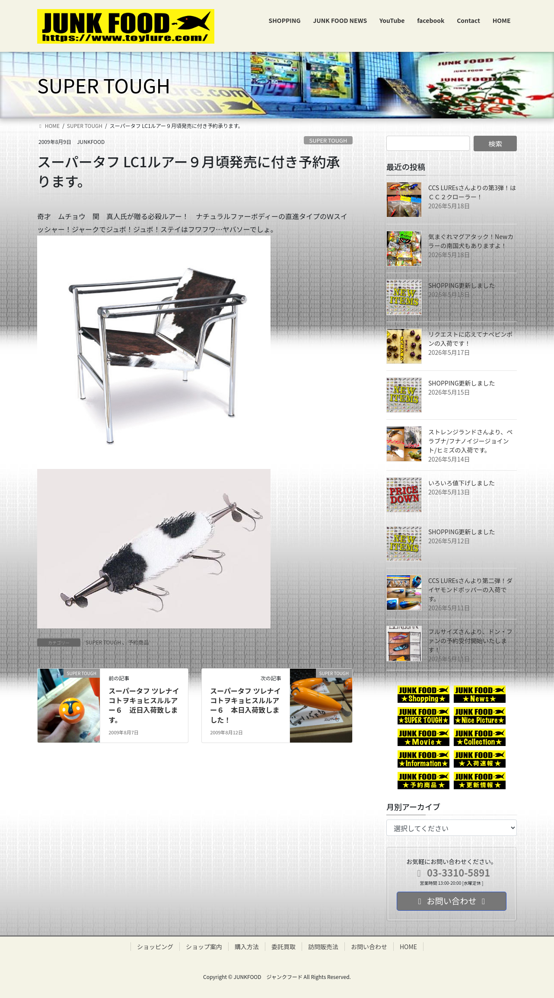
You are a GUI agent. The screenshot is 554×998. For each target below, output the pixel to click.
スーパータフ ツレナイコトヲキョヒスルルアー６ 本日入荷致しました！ (245, 705)
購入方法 (247, 946)
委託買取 (283, 946)
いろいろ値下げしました (461, 482)
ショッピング (155, 946)
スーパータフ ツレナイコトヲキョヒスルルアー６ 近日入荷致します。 (143, 705)
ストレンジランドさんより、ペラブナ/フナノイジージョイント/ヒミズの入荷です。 (470, 440)
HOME (408, 946)
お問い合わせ (369, 946)
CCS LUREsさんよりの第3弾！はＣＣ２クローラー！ (472, 192)
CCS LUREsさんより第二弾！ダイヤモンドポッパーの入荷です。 (470, 589)
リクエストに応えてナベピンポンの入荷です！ (470, 339)
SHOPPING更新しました (461, 285)
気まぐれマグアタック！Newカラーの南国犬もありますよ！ (470, 241)
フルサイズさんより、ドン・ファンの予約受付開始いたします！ (470, 640)
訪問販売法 (323, 946)
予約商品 (138, 642)
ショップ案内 (204, 946)
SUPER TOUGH (328, 140)
